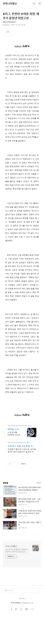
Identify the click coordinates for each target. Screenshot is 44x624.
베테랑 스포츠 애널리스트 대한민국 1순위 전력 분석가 (14, 429)
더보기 (38, 482)
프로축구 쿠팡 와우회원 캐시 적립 (21, 446)
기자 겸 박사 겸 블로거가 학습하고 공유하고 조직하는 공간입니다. (16, 550)
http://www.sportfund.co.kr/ (17, 426)
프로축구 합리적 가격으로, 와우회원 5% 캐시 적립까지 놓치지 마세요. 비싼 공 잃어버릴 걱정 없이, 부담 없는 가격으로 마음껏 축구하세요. (22, 450)
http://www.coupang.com (17, 442)
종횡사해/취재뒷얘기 (9, 22)
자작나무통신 (10, 3)
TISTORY (22, 598)
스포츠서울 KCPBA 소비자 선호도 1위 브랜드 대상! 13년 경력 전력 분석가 (14, 433)
